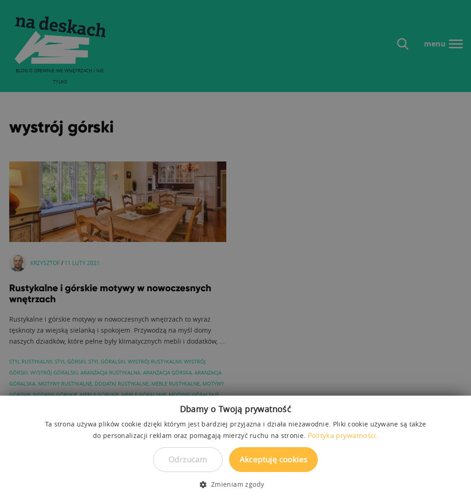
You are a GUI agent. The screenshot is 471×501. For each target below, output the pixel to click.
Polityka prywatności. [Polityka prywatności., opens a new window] (343, 435)
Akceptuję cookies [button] (274, 459)
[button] (235, 484)
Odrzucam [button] (187, 459)
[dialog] (235, 250)
